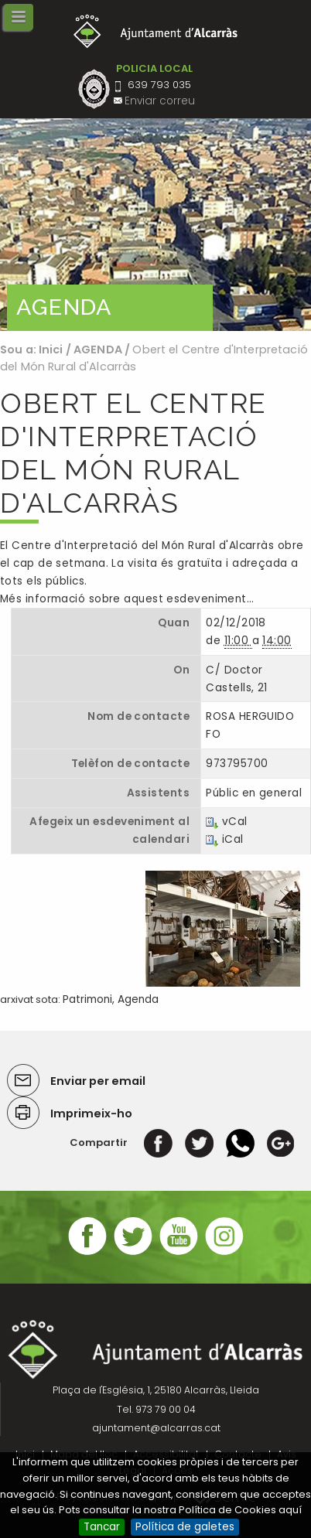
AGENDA (97, 349)
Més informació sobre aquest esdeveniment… (127, 599)
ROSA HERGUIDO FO (250, 725)
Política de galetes (184, 1526)
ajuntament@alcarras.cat (156, 1427)
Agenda (138, 999)
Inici (51, 349)
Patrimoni (87, 999)
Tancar (102, 1526)
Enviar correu (160, 101)
